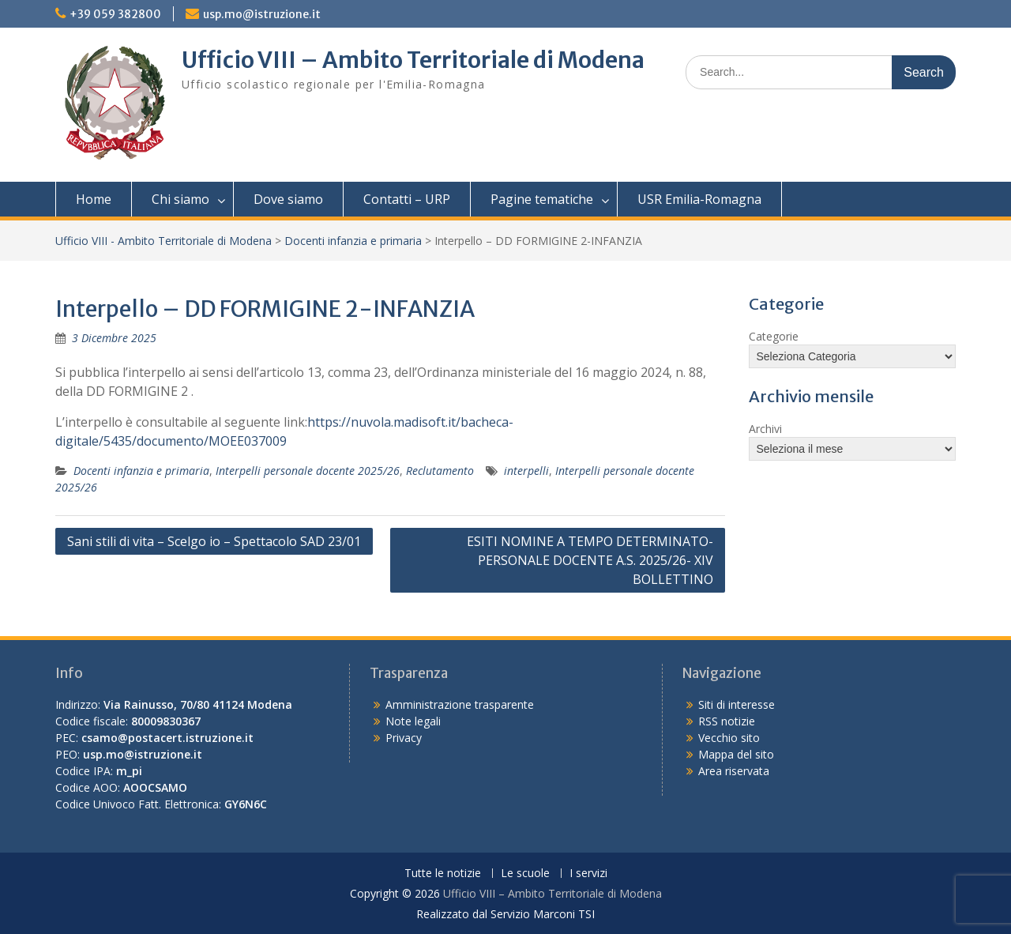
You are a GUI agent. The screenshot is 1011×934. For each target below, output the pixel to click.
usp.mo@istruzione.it (262, 14)
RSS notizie (726, 721)
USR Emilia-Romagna (699, 199)
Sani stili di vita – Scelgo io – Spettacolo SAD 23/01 (214, 541)
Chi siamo (180, 199)
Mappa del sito (736, 754)
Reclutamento (440, 470)
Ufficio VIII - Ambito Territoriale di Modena (163, 240)
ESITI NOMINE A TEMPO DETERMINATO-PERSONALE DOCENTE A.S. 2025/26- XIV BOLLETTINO (590, 560)
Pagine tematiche (541, 199)
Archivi (765, 428)
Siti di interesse (736, 704)
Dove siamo (288, 199)
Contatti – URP (406, 199)
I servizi (588, 873)
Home (93, 199)
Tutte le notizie (442, 873)
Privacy (403, 737)
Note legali (413, 721)
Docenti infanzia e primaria (353, 240)
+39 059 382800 (115, 14)
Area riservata (733, 770)
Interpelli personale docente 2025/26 (308, 470)
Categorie (774, 336)
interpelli (526, 470)
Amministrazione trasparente (459, 704)
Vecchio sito (729, 737)
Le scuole (525, 873)
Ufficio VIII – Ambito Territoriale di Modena (413, 60)
